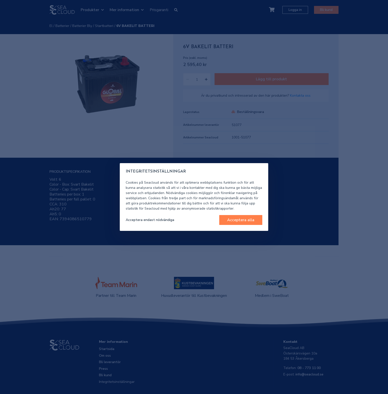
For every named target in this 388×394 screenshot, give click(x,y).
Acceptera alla (240, 220)
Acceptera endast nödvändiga (150, 220)
